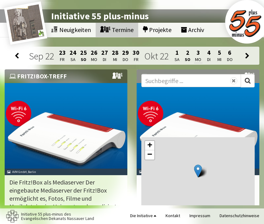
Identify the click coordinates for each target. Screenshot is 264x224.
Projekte (157, 30)
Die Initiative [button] (143, 215)
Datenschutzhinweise (239, 215)
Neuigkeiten (71, 30)
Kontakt (173, 215)
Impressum (199, 215)
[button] (198, 171)
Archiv (192, 30)
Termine (117, 30)
